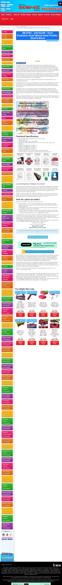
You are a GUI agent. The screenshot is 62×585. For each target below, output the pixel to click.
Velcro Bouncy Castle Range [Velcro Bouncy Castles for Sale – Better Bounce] (6, 100)
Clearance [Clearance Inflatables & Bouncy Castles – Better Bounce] (5, 266)
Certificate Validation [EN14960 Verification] (53, 19)
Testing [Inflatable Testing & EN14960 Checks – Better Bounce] (34, 14)
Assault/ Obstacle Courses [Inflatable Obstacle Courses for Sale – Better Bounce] (7, 139)
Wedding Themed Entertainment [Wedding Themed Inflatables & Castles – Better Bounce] (7, 504)
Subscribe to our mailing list (43, 569)
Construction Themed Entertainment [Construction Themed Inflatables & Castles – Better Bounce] (6, 332)
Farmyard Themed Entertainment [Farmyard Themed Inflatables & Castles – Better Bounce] (7, 366)
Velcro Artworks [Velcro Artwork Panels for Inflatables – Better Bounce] (7, 105)
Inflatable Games (23, 26)
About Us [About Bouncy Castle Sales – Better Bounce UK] (16, 14)
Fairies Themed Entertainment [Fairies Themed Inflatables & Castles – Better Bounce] (6, 361)
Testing (50, 569)
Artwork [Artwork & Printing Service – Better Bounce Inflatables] (47, 14)
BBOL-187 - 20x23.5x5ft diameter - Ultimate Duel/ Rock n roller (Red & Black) (55, 333)
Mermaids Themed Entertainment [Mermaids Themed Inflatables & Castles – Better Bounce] (6, 414)
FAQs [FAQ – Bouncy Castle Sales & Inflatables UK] (11, 19)
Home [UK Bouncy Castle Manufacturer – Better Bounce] (3, 14)
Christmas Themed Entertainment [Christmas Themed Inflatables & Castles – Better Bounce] (6, 318)
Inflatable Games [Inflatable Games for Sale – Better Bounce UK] (7, 155)
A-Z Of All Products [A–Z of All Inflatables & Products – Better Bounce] (5, 271)
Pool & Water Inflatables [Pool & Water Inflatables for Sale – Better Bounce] (6, 247)
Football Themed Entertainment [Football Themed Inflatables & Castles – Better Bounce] (7, 372)
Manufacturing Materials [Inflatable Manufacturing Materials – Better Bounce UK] (6, 225)
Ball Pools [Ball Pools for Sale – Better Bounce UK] (5, 109)
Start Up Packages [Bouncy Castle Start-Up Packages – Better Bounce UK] (5, 36)
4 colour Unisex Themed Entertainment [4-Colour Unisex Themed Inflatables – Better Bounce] (6, 285)
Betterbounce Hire (33, 574)
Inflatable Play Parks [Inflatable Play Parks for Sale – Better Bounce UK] (6, 236)
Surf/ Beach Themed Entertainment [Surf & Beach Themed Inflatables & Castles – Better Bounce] (6, 466)
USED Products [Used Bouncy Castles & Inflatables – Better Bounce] (6, 263)
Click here (21, 268)
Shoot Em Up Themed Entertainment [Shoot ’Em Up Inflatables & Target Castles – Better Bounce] (6, 526)
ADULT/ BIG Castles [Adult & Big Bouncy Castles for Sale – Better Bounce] (5, 128)
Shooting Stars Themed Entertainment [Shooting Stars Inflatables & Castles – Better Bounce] (6, 453)
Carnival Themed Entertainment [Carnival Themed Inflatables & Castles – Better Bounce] (7, 305)
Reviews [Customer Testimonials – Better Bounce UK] (41, 19)
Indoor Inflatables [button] (7, 96)
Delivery (6, 571)
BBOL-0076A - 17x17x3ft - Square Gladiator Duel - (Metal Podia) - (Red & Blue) (32, 333)
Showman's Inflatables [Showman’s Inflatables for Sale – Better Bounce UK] (5, 134)
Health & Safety (33, 569)
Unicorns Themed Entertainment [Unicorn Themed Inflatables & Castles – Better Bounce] (7, 493)
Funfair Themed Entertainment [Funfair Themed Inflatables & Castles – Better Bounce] (7, 377)
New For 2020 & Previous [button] (7, 75)
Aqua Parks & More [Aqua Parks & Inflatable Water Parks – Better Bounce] (6, 241)
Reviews (39, 570)
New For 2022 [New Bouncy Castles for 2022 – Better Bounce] (6, 66)
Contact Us (35, 211)
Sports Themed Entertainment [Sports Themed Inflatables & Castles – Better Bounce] (7, 459)
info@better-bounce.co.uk (24, 211)
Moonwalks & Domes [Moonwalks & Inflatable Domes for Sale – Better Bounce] (6, 150)
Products (9, 14)
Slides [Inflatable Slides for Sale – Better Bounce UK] (4, 118)
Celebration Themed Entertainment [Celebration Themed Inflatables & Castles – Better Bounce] (6, 311)
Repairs (9, 570)
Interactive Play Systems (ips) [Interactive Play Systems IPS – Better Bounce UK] (7, 230)
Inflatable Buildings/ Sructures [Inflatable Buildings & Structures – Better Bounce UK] (5, 205)
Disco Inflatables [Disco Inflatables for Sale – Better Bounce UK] (7, 92)
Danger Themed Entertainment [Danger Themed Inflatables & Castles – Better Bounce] (7, 338)
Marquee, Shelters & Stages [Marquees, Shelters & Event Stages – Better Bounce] (5, 179)
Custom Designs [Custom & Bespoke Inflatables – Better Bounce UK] (56, 14)
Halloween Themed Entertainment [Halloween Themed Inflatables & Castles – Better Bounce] (6, 389)
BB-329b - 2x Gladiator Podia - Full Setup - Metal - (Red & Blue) (55, 304)
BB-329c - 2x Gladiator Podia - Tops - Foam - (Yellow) (20, 332)
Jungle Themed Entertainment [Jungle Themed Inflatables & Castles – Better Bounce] (6, 407)
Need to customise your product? (28, 567)
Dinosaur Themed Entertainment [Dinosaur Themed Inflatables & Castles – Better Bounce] (7, 344)
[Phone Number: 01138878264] (51, 8)
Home (17, 26)
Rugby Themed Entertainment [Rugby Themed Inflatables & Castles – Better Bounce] (6, 446)
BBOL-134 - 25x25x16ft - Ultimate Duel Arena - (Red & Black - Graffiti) (43, 333)
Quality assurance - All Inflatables (11, 569)
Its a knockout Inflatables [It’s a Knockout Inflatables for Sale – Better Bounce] (6, 145)
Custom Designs (19, 570)
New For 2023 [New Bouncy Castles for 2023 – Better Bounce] (6, 63)
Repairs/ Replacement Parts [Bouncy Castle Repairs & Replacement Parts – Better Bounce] (6, 218)
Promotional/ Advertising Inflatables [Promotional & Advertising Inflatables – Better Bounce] (6, 277)
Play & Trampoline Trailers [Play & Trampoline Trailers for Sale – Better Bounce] (7, 198)
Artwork (13, 570)
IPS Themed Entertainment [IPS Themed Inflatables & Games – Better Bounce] (6, 401)
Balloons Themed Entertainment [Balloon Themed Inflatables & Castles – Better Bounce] (7, 299)
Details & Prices (20, 314)
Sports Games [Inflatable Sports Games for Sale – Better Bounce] (6, 164)
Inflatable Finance (33, 570)
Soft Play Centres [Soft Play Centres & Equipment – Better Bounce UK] (7, 194)
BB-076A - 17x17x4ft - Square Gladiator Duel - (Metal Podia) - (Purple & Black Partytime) (20, 304)
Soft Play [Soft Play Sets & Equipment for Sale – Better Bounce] (5, 190)
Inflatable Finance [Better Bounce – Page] (21, 19)
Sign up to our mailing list (13, 571)
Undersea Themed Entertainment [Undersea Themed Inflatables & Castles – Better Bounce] (6, 487)
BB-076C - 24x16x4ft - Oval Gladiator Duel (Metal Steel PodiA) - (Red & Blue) (33, 27)
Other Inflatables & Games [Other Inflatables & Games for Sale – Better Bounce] (7, 211)
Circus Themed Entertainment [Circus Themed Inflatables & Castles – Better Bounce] (6, 325)
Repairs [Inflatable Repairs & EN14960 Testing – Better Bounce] (40, 14)
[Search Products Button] (3, 28)
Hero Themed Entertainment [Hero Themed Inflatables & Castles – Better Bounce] (6, 396)
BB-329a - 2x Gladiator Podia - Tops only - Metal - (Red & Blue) (43, 304)
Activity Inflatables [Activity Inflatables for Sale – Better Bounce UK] (5, 122)
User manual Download (24, 569)
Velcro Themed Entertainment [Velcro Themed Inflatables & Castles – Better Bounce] (6, 499)
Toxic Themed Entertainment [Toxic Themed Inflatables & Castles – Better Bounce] (6, 472)
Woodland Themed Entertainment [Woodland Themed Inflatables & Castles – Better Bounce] (6, 518)
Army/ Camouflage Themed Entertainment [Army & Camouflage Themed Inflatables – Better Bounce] (7, 292)
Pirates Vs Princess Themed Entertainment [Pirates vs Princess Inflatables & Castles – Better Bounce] (7, 434)
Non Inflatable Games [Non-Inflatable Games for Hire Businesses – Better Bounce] (6, 160)
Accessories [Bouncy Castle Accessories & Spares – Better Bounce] (6, 79)
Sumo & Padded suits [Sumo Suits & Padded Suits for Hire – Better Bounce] (7, 186)
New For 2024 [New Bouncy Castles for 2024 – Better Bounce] (6, 59)
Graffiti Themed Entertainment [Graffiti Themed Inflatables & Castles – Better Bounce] (7, 383)
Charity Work (5, 567)
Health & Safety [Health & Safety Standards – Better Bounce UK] (26, 14)
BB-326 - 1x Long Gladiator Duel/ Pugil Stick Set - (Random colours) (32, 304)
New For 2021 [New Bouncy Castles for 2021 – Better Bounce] (6, 70)
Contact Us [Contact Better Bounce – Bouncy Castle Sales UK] (5, 19)
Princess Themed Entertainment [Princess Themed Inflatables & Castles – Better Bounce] (7, 441)
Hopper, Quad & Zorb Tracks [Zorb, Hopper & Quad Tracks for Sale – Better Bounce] (7, 169)
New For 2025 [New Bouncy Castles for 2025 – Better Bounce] (6, 56)
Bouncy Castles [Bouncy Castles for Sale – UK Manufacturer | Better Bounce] (6, 89)
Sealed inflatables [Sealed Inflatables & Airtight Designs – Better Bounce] (5, 252)
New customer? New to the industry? (44, 567)
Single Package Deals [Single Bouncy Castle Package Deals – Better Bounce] (6, 42)
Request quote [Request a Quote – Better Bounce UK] (33, 19)
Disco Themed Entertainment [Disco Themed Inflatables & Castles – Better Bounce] (6, 349)
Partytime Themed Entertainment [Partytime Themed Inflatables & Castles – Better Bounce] (6, 421)
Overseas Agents (45, 570)
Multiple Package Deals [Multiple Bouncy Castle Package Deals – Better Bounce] (7, 47)
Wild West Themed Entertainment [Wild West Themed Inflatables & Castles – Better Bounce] (6, 511)
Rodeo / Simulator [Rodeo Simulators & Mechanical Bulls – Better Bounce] (7, 173)
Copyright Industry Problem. (15, 567)
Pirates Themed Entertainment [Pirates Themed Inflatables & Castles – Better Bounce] (7, 428)
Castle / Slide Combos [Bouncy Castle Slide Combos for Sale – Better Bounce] (6, 113)
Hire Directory (26, 570)
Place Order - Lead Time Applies (38, 237)
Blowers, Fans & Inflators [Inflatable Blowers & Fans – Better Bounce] (6, 84)
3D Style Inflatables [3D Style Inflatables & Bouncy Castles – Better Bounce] (5, 258)
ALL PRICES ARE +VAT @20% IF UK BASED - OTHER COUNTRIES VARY (35, 571)
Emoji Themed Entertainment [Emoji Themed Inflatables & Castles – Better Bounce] (6, 355)
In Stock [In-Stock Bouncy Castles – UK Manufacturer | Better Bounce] (5, 32)
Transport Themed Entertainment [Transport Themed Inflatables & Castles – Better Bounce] (6, 479)
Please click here (45, 196)
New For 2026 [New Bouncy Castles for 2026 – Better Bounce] (6, 52)
